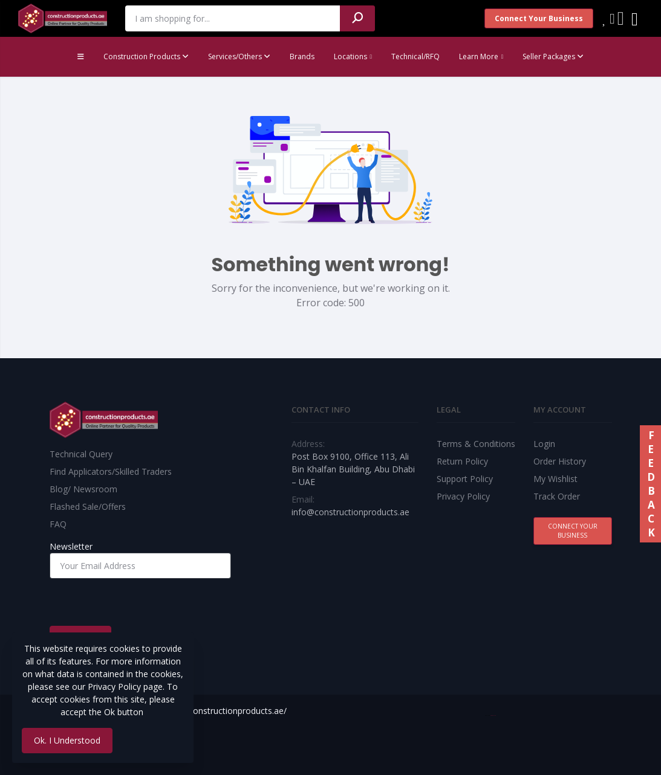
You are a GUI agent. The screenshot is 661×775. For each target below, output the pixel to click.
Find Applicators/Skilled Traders (111, 471)
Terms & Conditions (476, 443)
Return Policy (462, 461)
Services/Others (239, 56)
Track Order (556, 496)
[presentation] (141, 602)
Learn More (478, 56)
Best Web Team (493, 715)
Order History (559, 461)
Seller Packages (553, 56)
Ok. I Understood (67, 740)
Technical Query (81, 454)
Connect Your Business (539, 18)
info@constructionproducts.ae (350, 512)
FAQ (58, 524)
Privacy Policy (463, 496)
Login (544, 443)
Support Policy (465, 478)
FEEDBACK (650, 483)
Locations (350, 56)
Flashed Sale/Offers (88, 506)
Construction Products (146, 56)
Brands (302, 56)
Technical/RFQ (415, 56)
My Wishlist (555, 478)
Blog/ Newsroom (83, 489)
